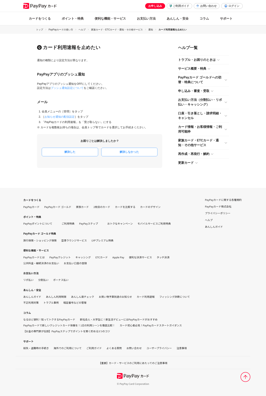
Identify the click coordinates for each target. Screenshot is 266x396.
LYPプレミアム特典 (102, 240)
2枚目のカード (101, 207)
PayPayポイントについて (40, 223)
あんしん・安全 (178, 18)
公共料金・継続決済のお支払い (41, 263)
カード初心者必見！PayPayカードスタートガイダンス (151, 325)
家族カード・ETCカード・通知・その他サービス (117, 29)
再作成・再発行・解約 (193, 154)
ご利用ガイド (181, 5)
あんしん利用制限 (56, 297)
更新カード (186, 162)
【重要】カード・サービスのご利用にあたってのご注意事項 (133, 363)
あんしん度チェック (82, 297)
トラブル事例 (51, 302)
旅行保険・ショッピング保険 (40, 240)
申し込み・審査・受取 (193, 91)
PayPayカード (31, 207)
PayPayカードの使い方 (61, 29)
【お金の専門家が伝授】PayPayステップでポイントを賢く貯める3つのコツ (66, 331)
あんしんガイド (32, 297)
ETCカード (101, 257)
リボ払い (28, 280)
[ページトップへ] (245, 377)
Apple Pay (118, 257)
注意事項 (181, 348)
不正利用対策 (31, 302)
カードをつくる (40, 18)
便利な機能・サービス (110, 18)
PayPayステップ (91, 223)
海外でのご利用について (68, 348)
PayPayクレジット (60, 257)
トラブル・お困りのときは (197, 59)
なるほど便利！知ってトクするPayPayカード (49, 319)
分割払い (43, 280)
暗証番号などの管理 (75, 302)
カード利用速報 (146, 297)
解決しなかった (129, 151)
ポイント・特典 (73, 18)
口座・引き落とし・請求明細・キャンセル (200, 116)
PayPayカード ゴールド (57, 207)
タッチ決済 (163, 257)
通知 (150, 29)
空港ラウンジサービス (74, 240)
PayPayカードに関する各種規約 (223, 200)
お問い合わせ (208, 5)
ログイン (233, 5)
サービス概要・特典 (192, 68)
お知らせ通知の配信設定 (59, 116)
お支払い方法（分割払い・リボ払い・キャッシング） (200, 102)
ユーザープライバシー (159, 348)
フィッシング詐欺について (174, 297)
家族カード (82, 207)
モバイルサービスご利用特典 (154, 223)
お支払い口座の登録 (75, 263)
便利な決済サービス (140, 257)
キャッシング (83, 257)
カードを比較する (125, 207)
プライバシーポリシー (217, 213)
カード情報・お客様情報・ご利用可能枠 (200, 129)
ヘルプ (82, 29)
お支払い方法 (146, 18)
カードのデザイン (150, 207)
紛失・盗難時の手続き (36, 348)
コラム (204, 18)
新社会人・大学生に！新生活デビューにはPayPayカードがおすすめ (118, 319)
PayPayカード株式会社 (218, 206)
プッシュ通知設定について (67, 87)
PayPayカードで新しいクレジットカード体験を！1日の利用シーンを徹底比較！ (69, 325)
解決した (69, 151)
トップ (39, 29)
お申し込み (155, 5)
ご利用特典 (68, 223)
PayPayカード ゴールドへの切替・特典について (199, 80)
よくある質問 (114, 348)
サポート (226, 18)
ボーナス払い (61, 280)
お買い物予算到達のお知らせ (115, 297)
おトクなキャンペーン (120, 223)
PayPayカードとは (34, 257)
